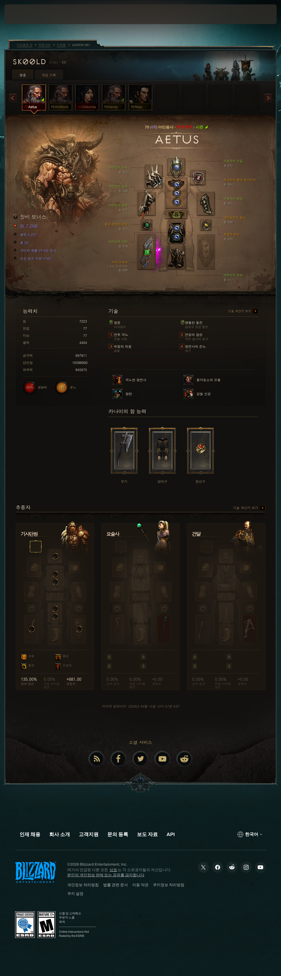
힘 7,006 (26, 226)
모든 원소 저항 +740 (33, 258)
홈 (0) (22, 242)
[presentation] (20, 14)
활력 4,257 (26, 234)
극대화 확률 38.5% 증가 (36, 250)
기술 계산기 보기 (243, 311)
